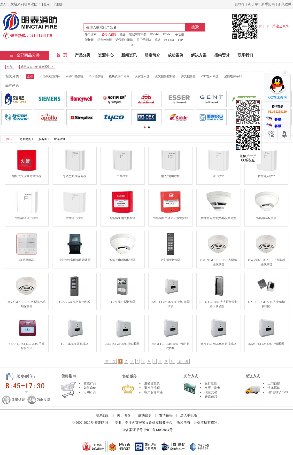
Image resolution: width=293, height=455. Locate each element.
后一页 (183, 361)
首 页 (61, 55)
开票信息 (211, 396)
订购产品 (90, 392)
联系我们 (245, 55)
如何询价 (90, 388)
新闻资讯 (129, 55)
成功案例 (175, 55)
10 (172, 361)
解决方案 (199, 55)
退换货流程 (152, 388)
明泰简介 (152, 55)
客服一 (275, 119)
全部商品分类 (28, 55)
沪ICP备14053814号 (158, 430)
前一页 (110, 361)
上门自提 (274, 383)
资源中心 (106, 55)
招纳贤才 (222, 55)
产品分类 (82, 55)
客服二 (275, 125)
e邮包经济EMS (278, 392)
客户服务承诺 (153, 392)
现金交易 (211, 392)
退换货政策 (152, 383)
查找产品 (90, 383)
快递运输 (274, 388)
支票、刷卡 (212, 388)
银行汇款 (211, 383)
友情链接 (166, 415)
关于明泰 (124, 415)
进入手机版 (188, 415)
